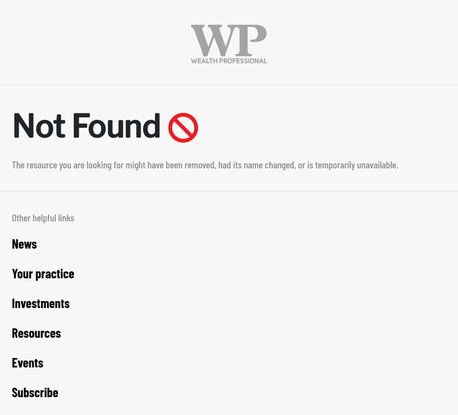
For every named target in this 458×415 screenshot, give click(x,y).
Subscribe (35, 392)
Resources (36, 332)
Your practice (43, 273)
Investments (41, 303)
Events (28, 362)
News (24, 243)
